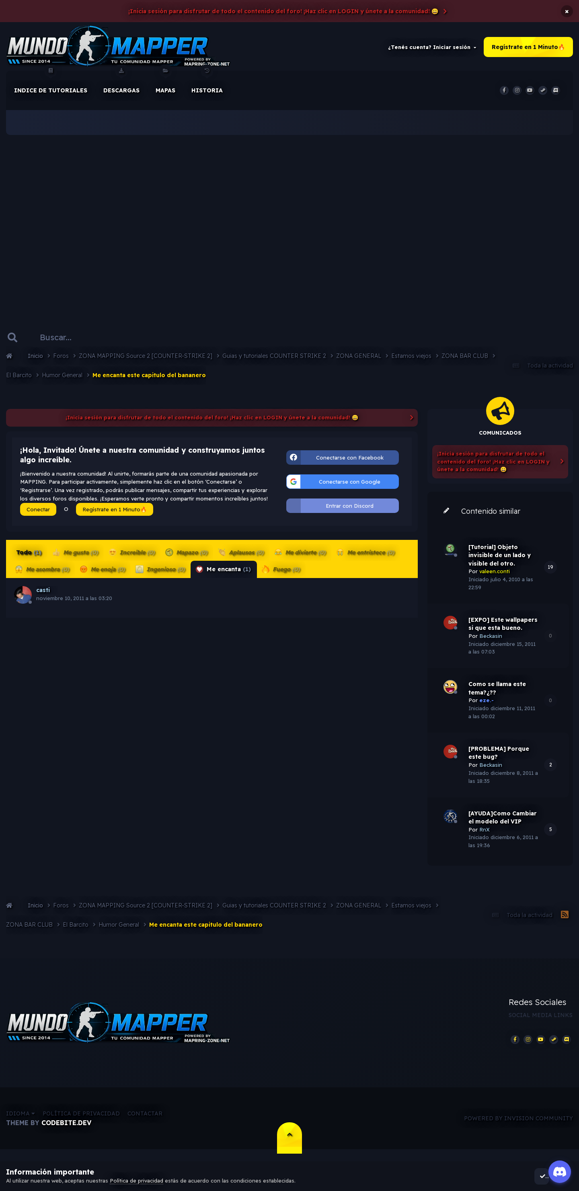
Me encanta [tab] (222, 575)
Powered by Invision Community (518, 1127)
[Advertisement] (289, 225)
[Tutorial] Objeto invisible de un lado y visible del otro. (499, 561)
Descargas (121, 88)
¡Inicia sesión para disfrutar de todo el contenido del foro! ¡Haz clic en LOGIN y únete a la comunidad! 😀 (283, 11)
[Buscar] (67, 343)
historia (207, 88)
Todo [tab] (28, 558)
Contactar (144, 1123)
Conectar (38, 515)
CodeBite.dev (66, 1132)
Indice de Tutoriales (50, 88)
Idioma (20, 1123)
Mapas (165, 88)
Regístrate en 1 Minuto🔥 (528, 49)
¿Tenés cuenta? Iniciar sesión (432, 50)
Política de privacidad (81, 1123)
